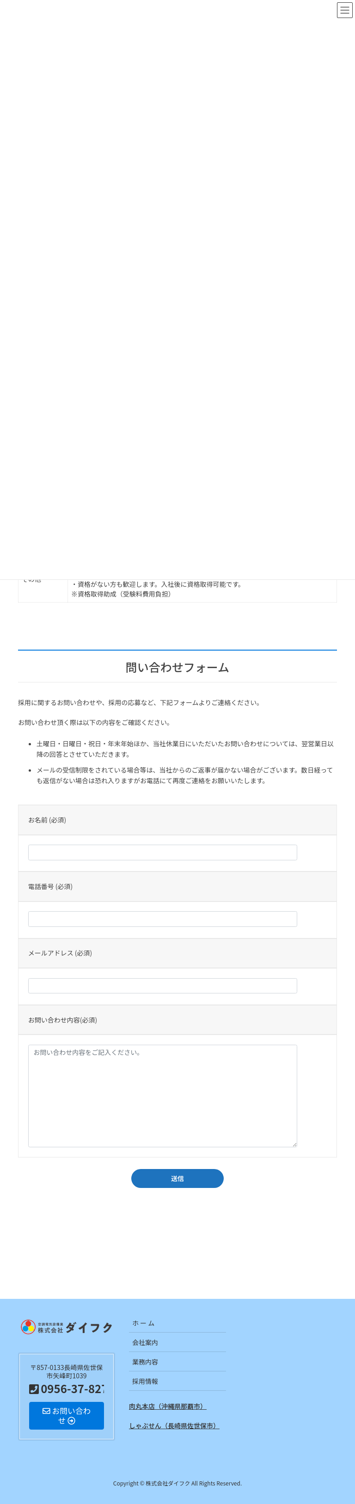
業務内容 (145, 1361)
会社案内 (145, 1342)
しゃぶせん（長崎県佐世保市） (174, 1425)
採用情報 (145, 1381)
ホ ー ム (143, 1322)
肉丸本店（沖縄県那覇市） (168, 1406)
